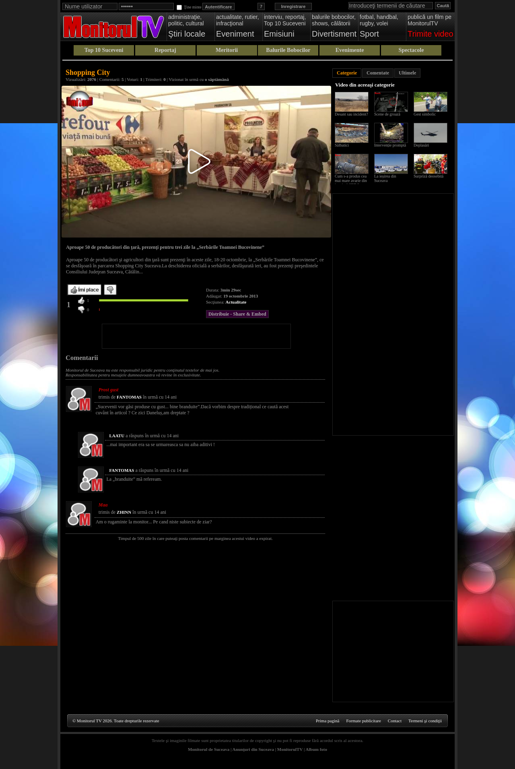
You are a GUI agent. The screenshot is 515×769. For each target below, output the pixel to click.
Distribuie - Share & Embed (237, 314)
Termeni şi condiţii (425, 720)
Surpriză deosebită (428, 176)
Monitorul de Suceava (208, 749)
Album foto (316, 749)
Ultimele (407, 73)
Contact (395, 720)
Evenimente (350, 50)
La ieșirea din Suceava (385, 178)
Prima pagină (327, 720)
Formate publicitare (363, 720)
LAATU (116, 435)
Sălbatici (342, 145)
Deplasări (421, 145)
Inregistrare (293, 6)
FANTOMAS (129, 397)
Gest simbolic (425, 114)
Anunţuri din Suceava (253, 749)
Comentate (378, 73)
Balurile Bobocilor (288, 50)
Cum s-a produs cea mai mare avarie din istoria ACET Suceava (353, 180)
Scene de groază (387, 114)
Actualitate (236, 302)
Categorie (347, 73)
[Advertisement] (196, 336)
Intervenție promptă (390, 145)
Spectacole (411, 50)
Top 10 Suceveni (104, 50)
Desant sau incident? (351, 114)
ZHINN (124, 512)
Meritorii (227, 50)
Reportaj (165, 50)
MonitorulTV (290, 749)
